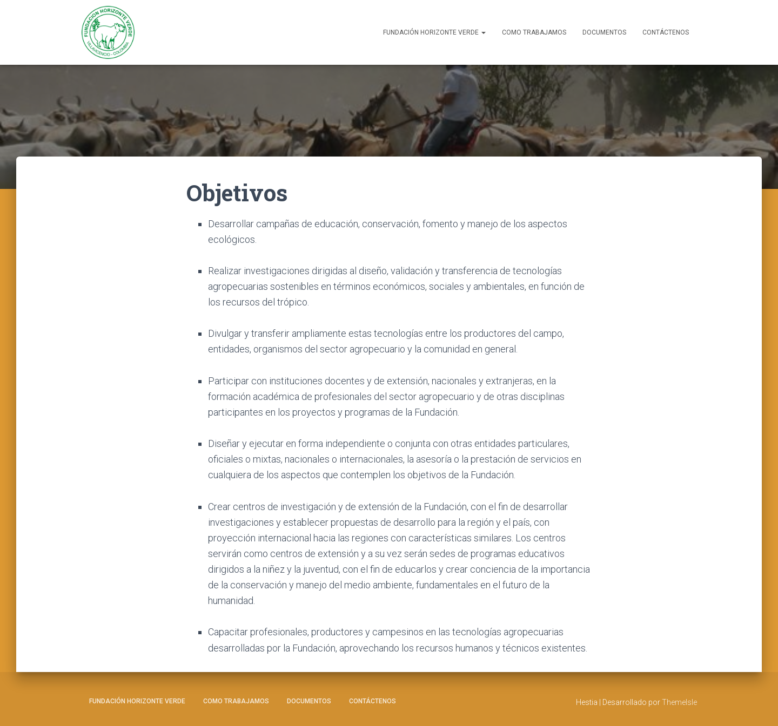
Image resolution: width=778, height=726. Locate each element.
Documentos (604, 32)
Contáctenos (665, 32)
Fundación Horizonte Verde (434, 32)
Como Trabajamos (534, 32)
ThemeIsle (679, 702)
